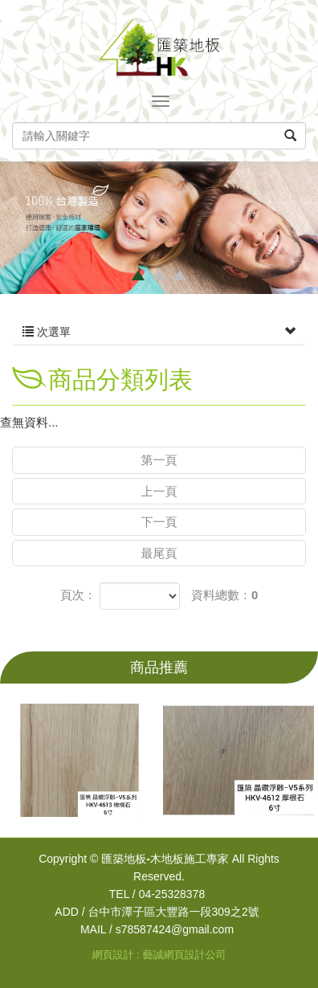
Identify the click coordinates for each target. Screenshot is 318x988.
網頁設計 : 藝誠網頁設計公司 (159, 955)
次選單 (159, 332)
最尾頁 (159, 553)
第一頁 (159, 460)
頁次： (78, 595)
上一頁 (159, 491)
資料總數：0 (224, 595)
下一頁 (159, 522)
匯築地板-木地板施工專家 (159, 47)
